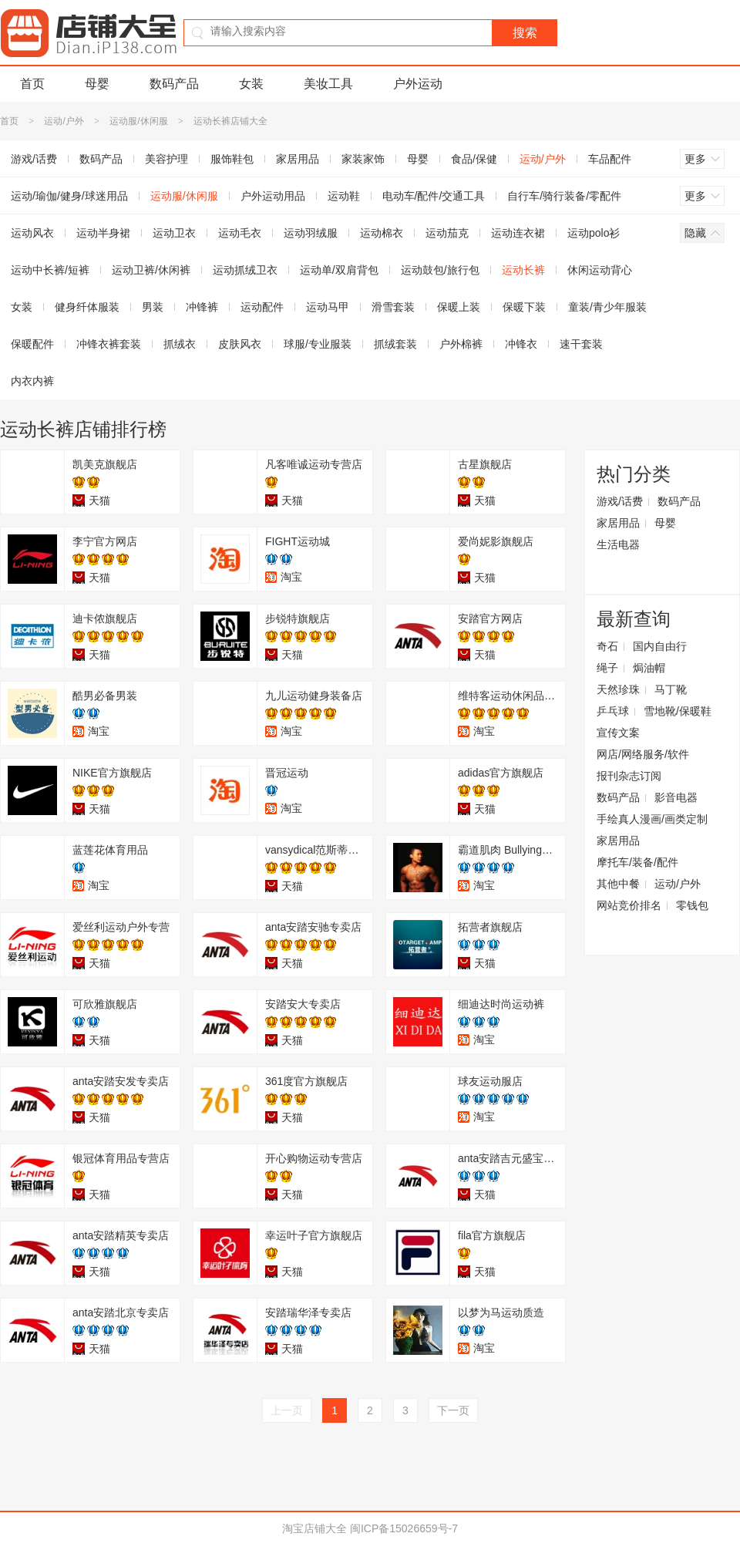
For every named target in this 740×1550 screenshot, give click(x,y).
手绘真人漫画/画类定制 (652, 819)
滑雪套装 (393, 307)
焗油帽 (649, 668)
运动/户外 (63, 121)
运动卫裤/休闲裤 (151, 270)
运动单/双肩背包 (339, 270)
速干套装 (581, 344)
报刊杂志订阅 (629, 776)
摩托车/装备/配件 (637, 862)
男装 (152, 307)
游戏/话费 (620, 501)
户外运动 (417, 83)
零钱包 (692, 905)
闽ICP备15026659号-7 (404, 1528)
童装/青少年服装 (607, 307)
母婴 (97, 83)
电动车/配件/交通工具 (434, 196)
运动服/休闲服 (138, 121)
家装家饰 (363, 159)
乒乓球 (613, 711)
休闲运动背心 (599, 270)
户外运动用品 (272, 196)
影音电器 (676, 797)
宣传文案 (618, 732)
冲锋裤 (202, 307)
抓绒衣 (179, 344)
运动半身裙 (103, 233)
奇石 (607, 646)
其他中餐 (618, 884)
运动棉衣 (381, 233)
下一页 (453, 1410)
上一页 (287, 1410)
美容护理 (166, 159)
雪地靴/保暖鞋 (677, 711)
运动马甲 (327, 307)
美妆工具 (328, 83)
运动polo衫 (593, 233)
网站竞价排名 (629, 905)
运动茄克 (447, 233)
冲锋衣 (521, 344)
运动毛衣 (239, 233)
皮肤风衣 (239, 344)
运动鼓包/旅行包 (440, 270)
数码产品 (174, 83)
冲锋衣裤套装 (108, 344)
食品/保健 (474, 159)
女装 (251, 83)
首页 (32, 83)
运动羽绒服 (311, 233)
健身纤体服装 (87, 307)
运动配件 (262, 307)
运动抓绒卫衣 (245, 270)
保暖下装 (524, 307)
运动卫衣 (174, 233)
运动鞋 (344, 196)
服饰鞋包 (232, 159)
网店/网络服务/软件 (643, 754)
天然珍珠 (618, 689)
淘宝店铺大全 (314, 1528)
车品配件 (609, 159)
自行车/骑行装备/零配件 (564, 196)
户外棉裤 (461, 344)
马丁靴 (670, 689)
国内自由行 (660, 646)
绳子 (607, 668)
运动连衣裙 (518, 233)
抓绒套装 (395, 344)
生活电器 (618, 544)
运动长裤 (523, 270)
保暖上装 (458, 307)
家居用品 (297, 159)
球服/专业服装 (318, 344)
